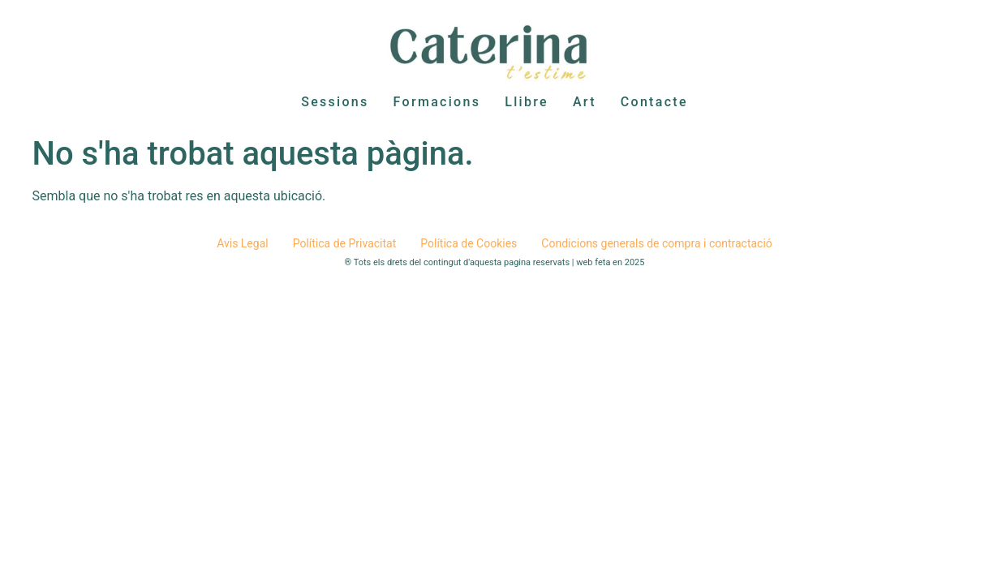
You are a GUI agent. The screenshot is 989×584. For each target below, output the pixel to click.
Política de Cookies (468, 243)
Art (584, 102)
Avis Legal (243, 243)
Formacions (437, 102)
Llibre (526, 102)
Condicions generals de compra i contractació (656, 243)
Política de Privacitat (345, 243)
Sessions (334, 102)
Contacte (654, 102)
